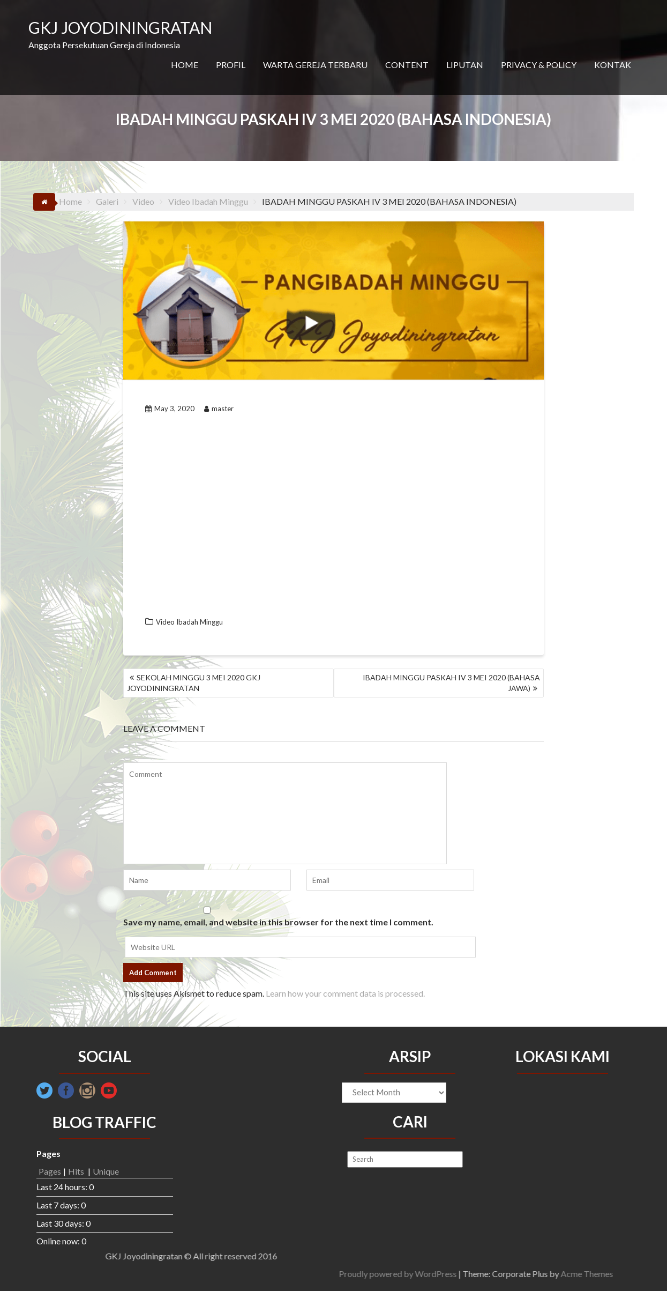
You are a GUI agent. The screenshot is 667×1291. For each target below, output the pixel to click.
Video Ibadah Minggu (189, 622)
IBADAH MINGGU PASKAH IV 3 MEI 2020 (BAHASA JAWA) (451, 683)
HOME (184, 65)
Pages (50, 1171)
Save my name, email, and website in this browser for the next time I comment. (278, 922)
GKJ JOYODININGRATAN (120, 27)
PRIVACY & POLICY (538, 65)
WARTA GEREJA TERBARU (315, 65)
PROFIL (230, 65)
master (219, 408)
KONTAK (612, 65)
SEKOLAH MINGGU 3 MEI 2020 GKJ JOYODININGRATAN (193, 683)
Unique (106, 1171)
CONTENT (407, 65)
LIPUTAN (464, 65)
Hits (77, 1171)
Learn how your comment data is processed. (345, 993)
